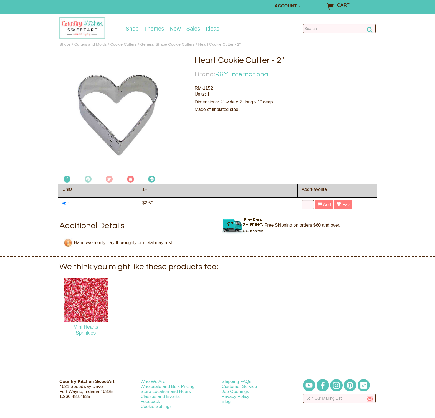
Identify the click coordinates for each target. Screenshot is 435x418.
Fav (343, 204)
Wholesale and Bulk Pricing (168, 386)
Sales (193, 29)
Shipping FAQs (236, 381)
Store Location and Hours (166, 391)
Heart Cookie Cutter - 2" (219, 44)
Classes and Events (160, 396)
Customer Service (239, 386)
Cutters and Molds (90, 44)
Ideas (212, 29)
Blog (226, 401)
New (175, 29)
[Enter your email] (339, 398)
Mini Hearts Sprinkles (86, 330)
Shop (132, 29)
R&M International (242, 74)
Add (324, 204)
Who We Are (153, 381)
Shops (65, 44)
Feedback (150, 401)
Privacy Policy (235, 396)
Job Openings (235, 391)
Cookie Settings (156, 406)
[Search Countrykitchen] (339, 28)
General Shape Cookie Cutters (167, 44)
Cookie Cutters (123, 44)
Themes (154, 29)
